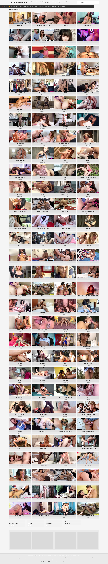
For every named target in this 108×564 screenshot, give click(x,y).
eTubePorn (29, 525)
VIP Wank (26, 6)
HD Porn (32, 6)
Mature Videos (59, 6)
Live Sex (12, 6)
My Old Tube (67, 521)
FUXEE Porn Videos (13, 523)
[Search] (78, 2)
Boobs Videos (40, 6)
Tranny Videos (68, 6)
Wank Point (30, 521)
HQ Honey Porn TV (13, 521)
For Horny (48, 525)
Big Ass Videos (50, 6)
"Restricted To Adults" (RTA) (48, 559)
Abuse (65, 561)
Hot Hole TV (11, 525)
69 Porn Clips (67, 523)
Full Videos (18, 6)
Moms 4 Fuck (49, 523)
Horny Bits (29, 523)
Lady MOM (48, 521)
